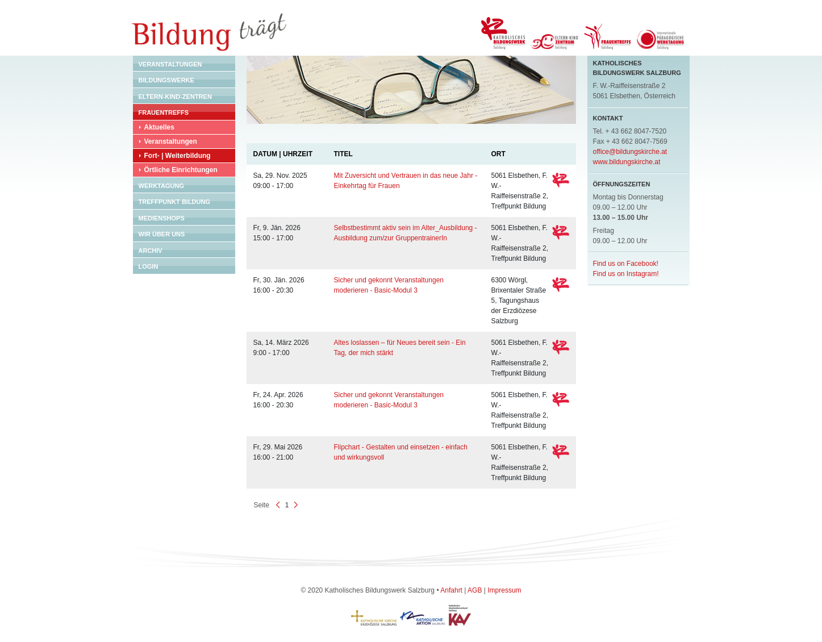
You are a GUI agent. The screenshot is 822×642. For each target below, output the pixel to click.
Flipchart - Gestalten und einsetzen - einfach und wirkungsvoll (401, 452)
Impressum (504, 590)
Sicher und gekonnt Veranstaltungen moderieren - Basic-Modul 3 (389, 285)
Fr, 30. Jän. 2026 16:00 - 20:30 (278, 285)
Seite (261, 505)
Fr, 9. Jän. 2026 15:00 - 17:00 (277, 233)
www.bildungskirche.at (627, 162)
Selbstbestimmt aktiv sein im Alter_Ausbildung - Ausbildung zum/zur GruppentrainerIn (405, 233)
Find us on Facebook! (625, 264)
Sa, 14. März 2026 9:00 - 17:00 (281, 348)
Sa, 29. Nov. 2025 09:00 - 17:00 (280, 181)
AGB (475, 590)
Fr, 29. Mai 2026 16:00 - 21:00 (278, 452)
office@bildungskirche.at (630, 152)
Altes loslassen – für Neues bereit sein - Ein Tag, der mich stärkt (400, 348)
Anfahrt (451, 590)
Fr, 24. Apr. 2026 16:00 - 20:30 (278, 400)
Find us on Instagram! (626, 274)
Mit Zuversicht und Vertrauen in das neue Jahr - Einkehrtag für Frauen (406, 181)
